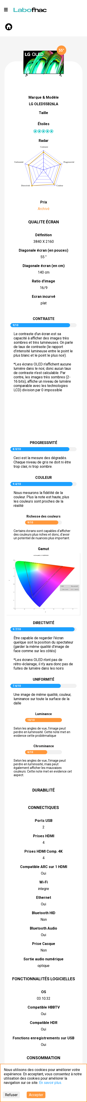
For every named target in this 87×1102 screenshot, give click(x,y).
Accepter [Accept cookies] (36, 1095)
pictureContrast (44, 418)
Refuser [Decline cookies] (11, 1095)
